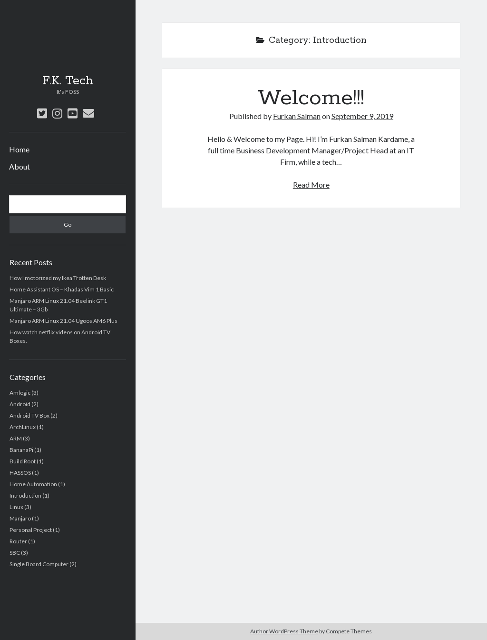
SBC (15, 552)
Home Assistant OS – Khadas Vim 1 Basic (62, 289)
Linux (16, 506)
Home (19, 149)
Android (20, 404)
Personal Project (31, 529)
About (19, 166)
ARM (16, 438)
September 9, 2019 (362, 115)
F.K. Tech (67, 81)
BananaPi (21, 449)
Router (18, 541)
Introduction (25, 495)
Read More (311, 184)
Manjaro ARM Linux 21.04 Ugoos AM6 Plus (63, 320)
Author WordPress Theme (284, 631)
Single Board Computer (39, 564)
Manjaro (20, 518)
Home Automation (33, 484)
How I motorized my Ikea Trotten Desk (58, 277)
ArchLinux (23, 426)
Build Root (23, 461)
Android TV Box (29, 415)
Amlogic (20, 392)
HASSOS (20, 472)
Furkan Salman (297, 115)
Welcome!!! (311, 98)
